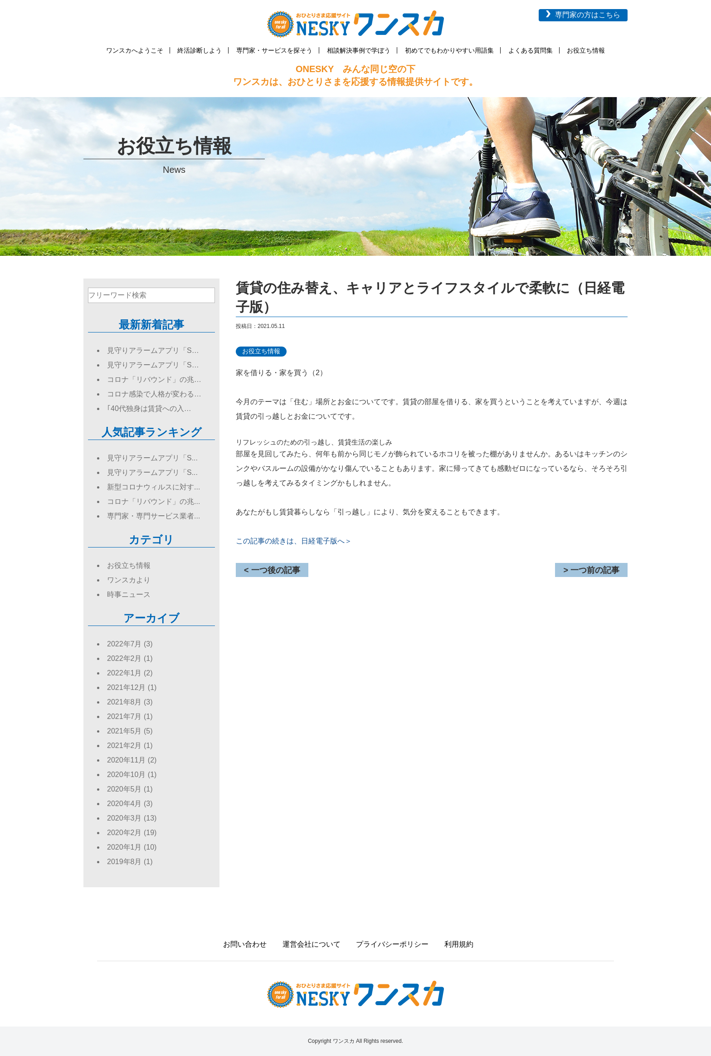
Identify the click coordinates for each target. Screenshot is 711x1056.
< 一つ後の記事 (272, 570)
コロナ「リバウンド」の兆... (153, 501)
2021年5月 (124, 731)
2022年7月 (124, 644)
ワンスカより (129, 580)
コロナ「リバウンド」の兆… (154, 379)
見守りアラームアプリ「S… (153, 350)
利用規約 (458, 944)
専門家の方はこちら (587, 15)
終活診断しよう (199, 50)
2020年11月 (126, 760)
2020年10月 (126, 774)
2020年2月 (124, 832)
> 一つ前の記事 (591, 570)
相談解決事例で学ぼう (358, 50)
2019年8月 (124, 861)
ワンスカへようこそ (134, 50)
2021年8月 (124, 702)
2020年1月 (124, 847)
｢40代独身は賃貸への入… (149, 408)
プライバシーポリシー (392, 944)
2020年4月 (124, 803)
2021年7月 (124, 716)
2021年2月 (124, 745)
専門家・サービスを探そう (274, 50)
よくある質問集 (530, 50)
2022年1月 (124, 673)
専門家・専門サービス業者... (153, 516)
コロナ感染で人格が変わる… (154, 394)
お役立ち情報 (586, 50)
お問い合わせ (245, 944)
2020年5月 (124, 789)
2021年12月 (126, 687)
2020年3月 (124, 818)
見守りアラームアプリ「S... (152, 458)
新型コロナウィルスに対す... (153, 487)
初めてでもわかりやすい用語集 (449, 50)
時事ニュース (129, 594)
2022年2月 (124, 658)
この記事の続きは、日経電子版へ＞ (294, 541)
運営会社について (311, 944)
